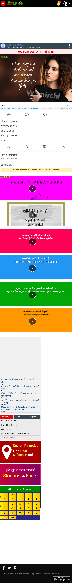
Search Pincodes (25, 446)
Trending (6, 417)
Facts (17, 417)
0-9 (12, 517)
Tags (33, 574)
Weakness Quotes (19, 108)
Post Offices (20, 453)
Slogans (32, 417)
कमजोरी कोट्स (5, 108)
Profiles (38, 574)
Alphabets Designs (20, 489)
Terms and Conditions (21, 574)
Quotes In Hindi (46, 108)
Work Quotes (33, 108)
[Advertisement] (36, 24)
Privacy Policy (8, 574)
